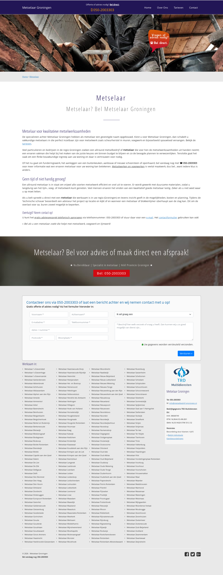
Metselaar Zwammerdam (137, 534)
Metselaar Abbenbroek (34, 383)
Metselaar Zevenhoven (136, 513)
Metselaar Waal (133, 477)
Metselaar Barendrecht (34, 408)
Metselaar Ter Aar (134, 430)
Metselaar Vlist (133, 455)
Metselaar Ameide (32, 398)
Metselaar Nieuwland (100, 401)
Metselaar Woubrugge (136, 509)
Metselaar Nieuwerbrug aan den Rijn (106, 390)
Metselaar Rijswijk (99, 527)
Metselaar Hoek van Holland (70, 408)
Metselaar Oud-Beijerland (102, 459)
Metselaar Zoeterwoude (137, 523)
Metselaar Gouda (32, 520)
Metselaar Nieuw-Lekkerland (103, 380)
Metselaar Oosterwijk (100, 441)
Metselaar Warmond (135, 488)
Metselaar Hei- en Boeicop (70, 383)
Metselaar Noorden (99, 416)
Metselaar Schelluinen (136, 376)
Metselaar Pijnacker (99, 491)
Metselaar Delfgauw (33, 470)
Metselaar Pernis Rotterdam (103, 484)
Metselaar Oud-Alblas (100, 455)
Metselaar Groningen (36, 7)
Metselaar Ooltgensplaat (101, 437)
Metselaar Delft (31, 473)
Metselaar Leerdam (67, 470)
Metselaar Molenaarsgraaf (69, 534)
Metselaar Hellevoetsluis (69, 394)
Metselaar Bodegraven (34, 437)
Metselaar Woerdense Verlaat (139, 505)
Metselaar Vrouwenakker (137, 473)
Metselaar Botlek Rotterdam (36, 444)
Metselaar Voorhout (135, 466)
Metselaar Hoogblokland (69, 416)
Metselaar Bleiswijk (33, 430)
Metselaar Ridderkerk (100, 513)
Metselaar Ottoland (99, 448)
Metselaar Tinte (133, 441)
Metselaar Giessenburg (34, 509)
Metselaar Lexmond (67, 491)
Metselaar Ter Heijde (135, 434)
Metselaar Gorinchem (34, 516)
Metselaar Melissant (67, 520)
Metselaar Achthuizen (34, 387)
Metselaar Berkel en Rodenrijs (37, 423)
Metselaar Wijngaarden (136, 502)
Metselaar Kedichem (67, 437)
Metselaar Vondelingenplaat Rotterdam (143, 459)
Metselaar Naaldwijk (100, 372)
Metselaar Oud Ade (99, 452)
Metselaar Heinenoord (68, 387)
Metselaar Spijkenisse (136, 405)
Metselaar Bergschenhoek (35, 419)
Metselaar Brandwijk (33, 448)
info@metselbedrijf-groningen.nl (183, 403)
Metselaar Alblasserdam (35, 390)
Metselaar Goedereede (34, 513)
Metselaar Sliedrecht (135, 398)
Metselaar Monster (66, 538)
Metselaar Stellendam (136, 412)
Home (25, 76)
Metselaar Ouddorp (99, 462)
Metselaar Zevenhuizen (136, 516)
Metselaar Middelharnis (68, 523)
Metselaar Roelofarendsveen (103, 534)
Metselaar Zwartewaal (136, 538)
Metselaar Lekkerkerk (67, 488)
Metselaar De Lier (32, 462)
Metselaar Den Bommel (34, 477)
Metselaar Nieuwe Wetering (103, 383)
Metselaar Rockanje (99, 531)
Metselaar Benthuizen (34, 412)
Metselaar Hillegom (67, 405)
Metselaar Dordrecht (33, 491)
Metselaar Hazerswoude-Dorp (71, 369)
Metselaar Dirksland (33, 488)
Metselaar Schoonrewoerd (138, 390)
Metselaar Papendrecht (101, 480)
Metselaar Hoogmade (68, 419)
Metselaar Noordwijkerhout (103, 423)
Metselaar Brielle (32, 452)
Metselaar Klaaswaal (67, 444)
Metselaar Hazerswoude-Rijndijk (72, 372)
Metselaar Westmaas (135, 498)
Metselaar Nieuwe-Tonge (101, 387)
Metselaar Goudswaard (34, 531)
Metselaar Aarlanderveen (35, 380)
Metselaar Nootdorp (100, 426)
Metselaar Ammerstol (33, 401)
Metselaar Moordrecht (100, 369)
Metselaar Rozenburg (136, 369)
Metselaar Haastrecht (33, 538)
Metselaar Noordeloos (100, 412)
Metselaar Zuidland (135, 531)
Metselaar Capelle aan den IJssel (38, 455)
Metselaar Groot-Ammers (35, 534)
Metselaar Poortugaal (100, 498)
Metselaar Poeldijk (99, 495)
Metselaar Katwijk (66, 434)
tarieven (26, 143)
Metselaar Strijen (134, 423)
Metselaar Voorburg (135, 462)
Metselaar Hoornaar (67, 426)
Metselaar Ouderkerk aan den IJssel (106, 477)
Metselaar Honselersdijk (69, 412)
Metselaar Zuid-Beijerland (137, 527)
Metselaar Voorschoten (136, 470)
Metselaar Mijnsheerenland (70, 527)
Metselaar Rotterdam (100, 538)
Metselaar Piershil (98, 488)
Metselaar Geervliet (33, 502)
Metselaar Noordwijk (100, 419)
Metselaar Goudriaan (33, 527)
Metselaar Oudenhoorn (101, 473)
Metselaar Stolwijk (134, 416)
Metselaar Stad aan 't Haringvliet (140, 408)
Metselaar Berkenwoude (35, 426)
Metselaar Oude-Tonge (101, 470)
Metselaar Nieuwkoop (100, 398)
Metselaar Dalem (32, 459)
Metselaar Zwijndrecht (136, 541)
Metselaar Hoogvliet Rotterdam (72, 423)
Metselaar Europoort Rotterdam (38, 498)
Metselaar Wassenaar (135, 491)
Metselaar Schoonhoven (137, 387)
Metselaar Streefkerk (135, 419)
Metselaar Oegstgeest (100, 434)
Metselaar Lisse (65, 495)
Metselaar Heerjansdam (68, 380)
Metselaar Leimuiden (67, 484)
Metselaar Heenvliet (67, 376)
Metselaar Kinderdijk (67, 441)
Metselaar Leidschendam (69, 480)
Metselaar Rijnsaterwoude (102, 516)
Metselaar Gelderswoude (35, 505)
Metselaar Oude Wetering (102, 466)
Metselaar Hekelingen (68, 390)
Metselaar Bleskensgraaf (35, 434)
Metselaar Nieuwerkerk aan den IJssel (107, 394)
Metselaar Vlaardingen (136, 452)
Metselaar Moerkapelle (68, 531)
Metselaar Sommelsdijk (136, 401)
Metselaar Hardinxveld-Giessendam (40, 541)
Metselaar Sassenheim (136, 372)
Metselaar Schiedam (135, 380)
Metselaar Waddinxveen (137, 484)
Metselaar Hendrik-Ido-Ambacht (72, 398)
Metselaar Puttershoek (101, 502)
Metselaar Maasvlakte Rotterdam (72, 513)
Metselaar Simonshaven (137, 394)
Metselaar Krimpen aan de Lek (71, 452)
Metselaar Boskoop (33, 441)
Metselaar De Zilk (32, 466)
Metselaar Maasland (67, 505)
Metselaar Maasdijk (67, 502)
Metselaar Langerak (67, 462)
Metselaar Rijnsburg (99, 520)
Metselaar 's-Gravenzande (35, 376)
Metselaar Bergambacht (34, 416)
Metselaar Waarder (134, 480)
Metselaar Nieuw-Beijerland (103, 376)
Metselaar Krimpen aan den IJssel (72, 455)
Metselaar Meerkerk (67, 516)
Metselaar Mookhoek (67, 541)
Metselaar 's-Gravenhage (35, 372)
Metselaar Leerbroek (67, 466)
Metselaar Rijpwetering (101, 523)
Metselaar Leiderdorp (68, 477)
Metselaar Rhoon (98, 509)
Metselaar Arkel (31, 405)
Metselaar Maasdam (67, 498)
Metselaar (34, 76)
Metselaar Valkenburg (136, 444)
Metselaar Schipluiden (136, 383)
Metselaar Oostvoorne (100, 444)
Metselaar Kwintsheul (68, 459)
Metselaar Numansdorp (101, 430)
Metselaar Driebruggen (34, 495)
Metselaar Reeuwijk (99, 505)
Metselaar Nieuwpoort (100, 405)
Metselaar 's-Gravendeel (35, 369)
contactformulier (168, 217)
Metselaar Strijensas (135, 426)
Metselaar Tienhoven (135, 437)
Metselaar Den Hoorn (34, 484)
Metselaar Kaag (65, 430)
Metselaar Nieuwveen (100, 408)
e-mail (149, 217)
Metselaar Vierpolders (136, 448)
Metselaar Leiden (66, 473)
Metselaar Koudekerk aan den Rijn (73, 448)
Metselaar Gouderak (33, 523)
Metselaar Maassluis (67, 509)
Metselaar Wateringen (136, 495)
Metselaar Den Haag (33, 480)
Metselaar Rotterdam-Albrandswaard (107, 541)
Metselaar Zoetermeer (136, 520)
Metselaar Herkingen (67, 401)
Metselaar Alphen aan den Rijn (38, 394)
